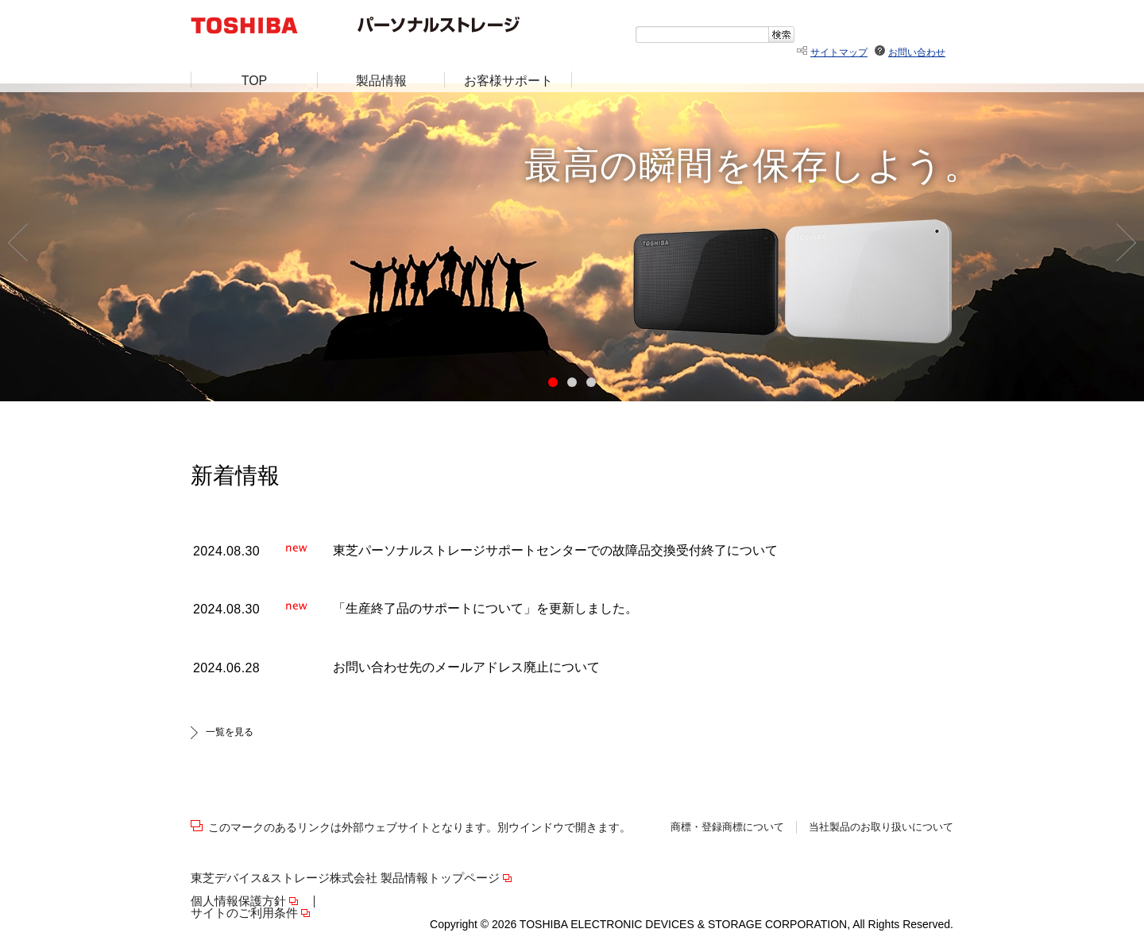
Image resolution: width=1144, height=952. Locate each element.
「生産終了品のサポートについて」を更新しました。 (485, 608)
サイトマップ (839, 52)
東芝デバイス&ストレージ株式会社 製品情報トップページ (345, 878)
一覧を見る (229, 731)
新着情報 (235, 475)
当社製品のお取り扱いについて (881, 827)
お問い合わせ (916, 52)
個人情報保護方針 (238, 901)
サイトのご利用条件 (244, 913)
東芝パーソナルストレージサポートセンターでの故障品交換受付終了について (555, 550)
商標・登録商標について (727, 827)
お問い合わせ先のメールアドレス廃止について (466, 667)
